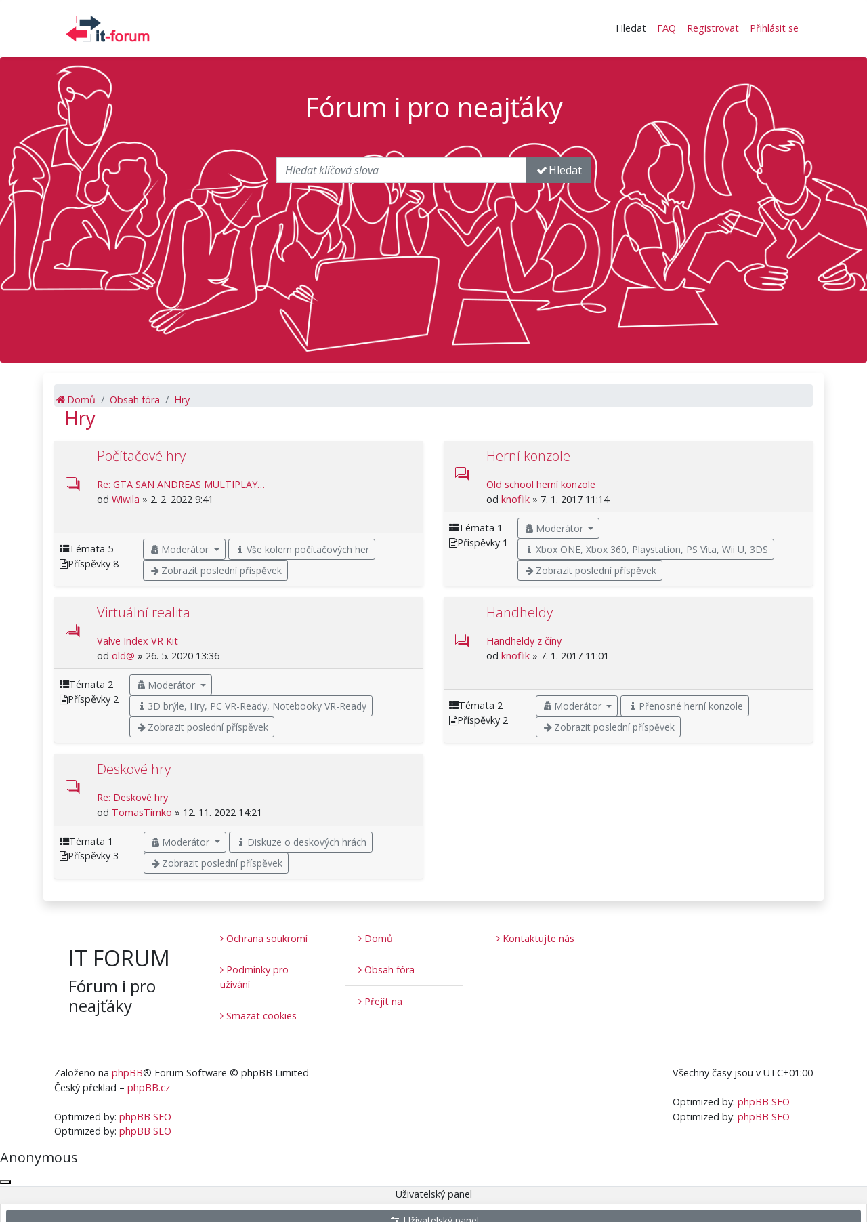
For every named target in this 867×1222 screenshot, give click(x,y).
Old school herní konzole (540, 484)
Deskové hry (134, 769)
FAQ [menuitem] (666, 28)
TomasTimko (142, 812)
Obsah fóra (386, 969)
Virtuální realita (143, 612)
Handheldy (519, 612)
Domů (375, 938)
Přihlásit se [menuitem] (774, 28)
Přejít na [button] (380, 1001)
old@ (123, 655)
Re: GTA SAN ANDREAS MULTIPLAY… (181, 484)
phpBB (127, 1072)
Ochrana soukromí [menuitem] (264, 938)
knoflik (515, 499)
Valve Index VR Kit (137, 640)
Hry (80, 417)
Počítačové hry (141, 456)
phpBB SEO (145, 1116)
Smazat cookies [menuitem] (258, 1015)
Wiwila (126, 499)
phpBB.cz (148, 1087)
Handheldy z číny (524, 640)
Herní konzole (528, 456)
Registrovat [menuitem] (713, 28)
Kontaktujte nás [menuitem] (535, 938)
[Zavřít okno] (5, 1182)
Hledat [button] (631, 28)
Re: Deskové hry (132, 797)
